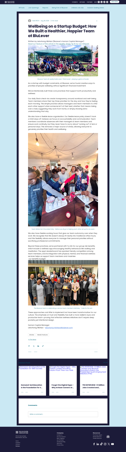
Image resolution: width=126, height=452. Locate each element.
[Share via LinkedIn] (38, 346)
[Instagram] (107, 2)
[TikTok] (104, 2)
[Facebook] (99, 2)
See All (105, 362)
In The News (32, 339)
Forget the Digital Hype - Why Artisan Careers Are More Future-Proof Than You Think (63, 386)
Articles (31, 335)
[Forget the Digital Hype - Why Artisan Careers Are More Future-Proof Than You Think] (63, 373)
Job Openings (33, 8)
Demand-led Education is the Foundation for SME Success (32, 386)
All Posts (21, 8)
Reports (45, 8)
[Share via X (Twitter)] (34, 346)
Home (17, 441)
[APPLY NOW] (114, 2)
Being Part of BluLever (60, 8)
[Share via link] (43, 346)
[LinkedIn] (101, 2)
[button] (95, 2)
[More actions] (97, 21)
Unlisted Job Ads (77, 8)
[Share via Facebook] (29, 346)
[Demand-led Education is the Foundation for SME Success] (32, 373)
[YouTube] (112, 444)
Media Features (42, 335)
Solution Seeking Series (95, 8)
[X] (108, 444)
